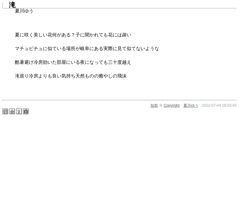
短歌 (154, 105)
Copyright (171, 105)
